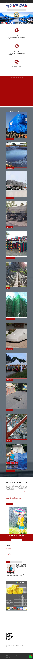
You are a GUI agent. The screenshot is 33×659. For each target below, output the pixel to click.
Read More (9, 503)
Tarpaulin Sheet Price (9, 645)
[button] (30, 656)
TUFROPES (20, 561)
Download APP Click (16, 539)
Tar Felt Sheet (9, 410)
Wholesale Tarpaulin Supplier (17, 645)
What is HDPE (10, 548)
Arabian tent (9, 379)
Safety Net (9, 440)
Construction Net (10, 318)
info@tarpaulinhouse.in (10, 0)
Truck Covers (9, 227)
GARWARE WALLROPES (13, 561)
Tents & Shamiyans (10, 257)
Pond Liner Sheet (10, 168)
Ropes (8, 288)
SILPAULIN (7, 561)
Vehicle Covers (9, 349)
